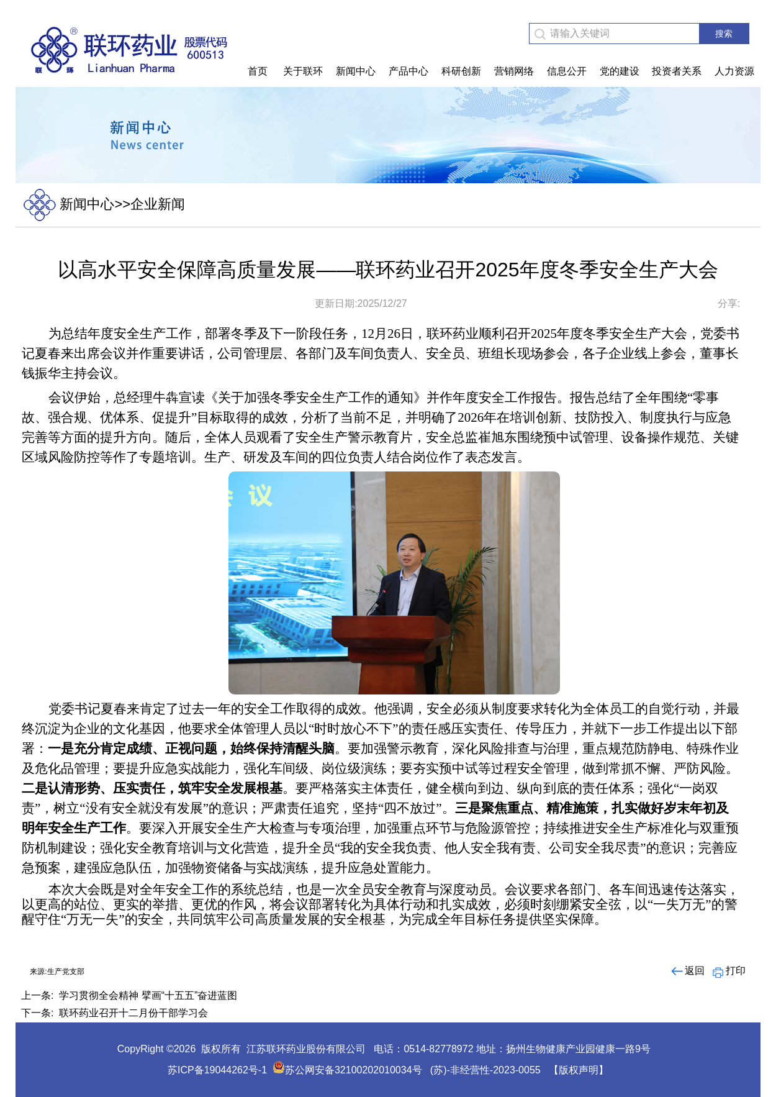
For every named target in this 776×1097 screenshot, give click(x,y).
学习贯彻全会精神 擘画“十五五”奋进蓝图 (148, 995)
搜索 (724, 34)
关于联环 (303, 71)
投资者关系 (677, 71)
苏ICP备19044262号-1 (217, 1070)
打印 (728, 970)
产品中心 (408, 71)
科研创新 (461, 71)
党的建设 (619, 71)
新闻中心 (356, 71)
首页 (258, 71)
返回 (687, 970)
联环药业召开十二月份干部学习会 (133, 1013)
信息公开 (567, 71)
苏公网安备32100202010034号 (347, 1070)
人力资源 (734, 71)
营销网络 (514, 71)
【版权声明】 (578, 1070)
